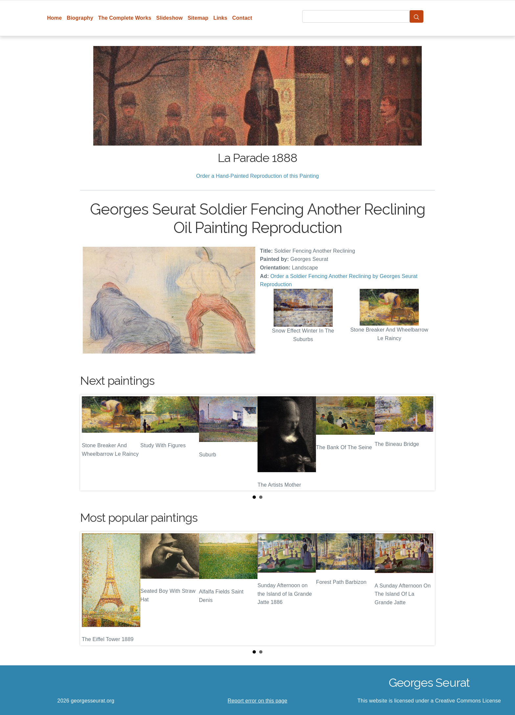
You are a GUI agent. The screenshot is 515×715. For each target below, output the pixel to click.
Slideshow (169, 18)
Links (220, 18)
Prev (90, 442)
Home (54, 18)
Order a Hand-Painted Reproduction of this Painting (257, 176)
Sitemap (198, 18)
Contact (242, 18)
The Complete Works (124, 18)
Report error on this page (257, 700)
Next (424, 442)
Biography (80, 18)
